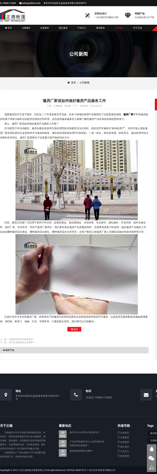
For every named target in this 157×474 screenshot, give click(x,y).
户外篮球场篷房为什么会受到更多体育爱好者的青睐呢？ (81, 443)
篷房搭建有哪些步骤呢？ (76, 451)
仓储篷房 (123, 437)
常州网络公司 (109, 470)
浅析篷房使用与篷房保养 (21, 339)
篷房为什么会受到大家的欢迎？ (79, 432)
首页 (72, 82)
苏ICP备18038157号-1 (77, 470)
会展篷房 (123, 442)
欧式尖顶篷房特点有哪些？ (22, 342)
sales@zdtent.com (31, 3)
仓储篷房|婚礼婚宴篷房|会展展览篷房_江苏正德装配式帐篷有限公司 (13, 15)
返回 (74, 329)
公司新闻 (84, 82)
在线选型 (123, 433)
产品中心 (123, 451)
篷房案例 (123, 456)
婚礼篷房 (123, 446)
